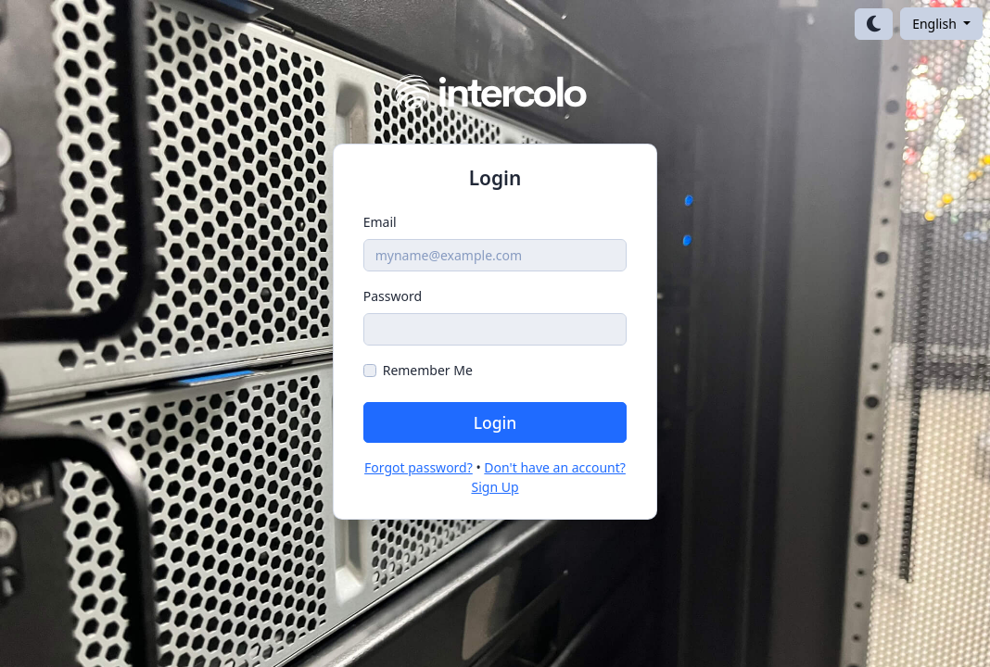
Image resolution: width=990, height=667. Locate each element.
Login (495, 422)
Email (380, 222)
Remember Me (428, 370)
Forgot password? (418, 467)
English (935, 23)
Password (392, 296)
